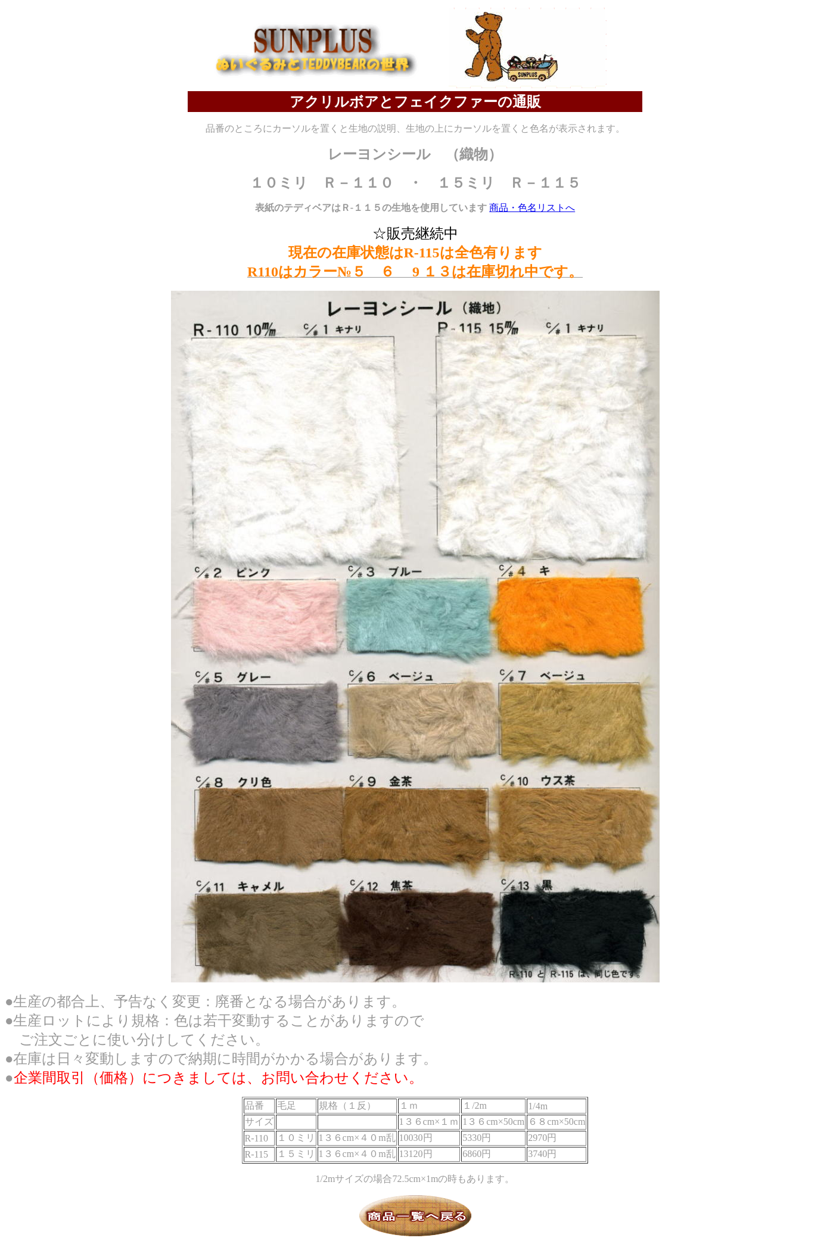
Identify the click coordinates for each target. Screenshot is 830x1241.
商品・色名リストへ (532, 208)
